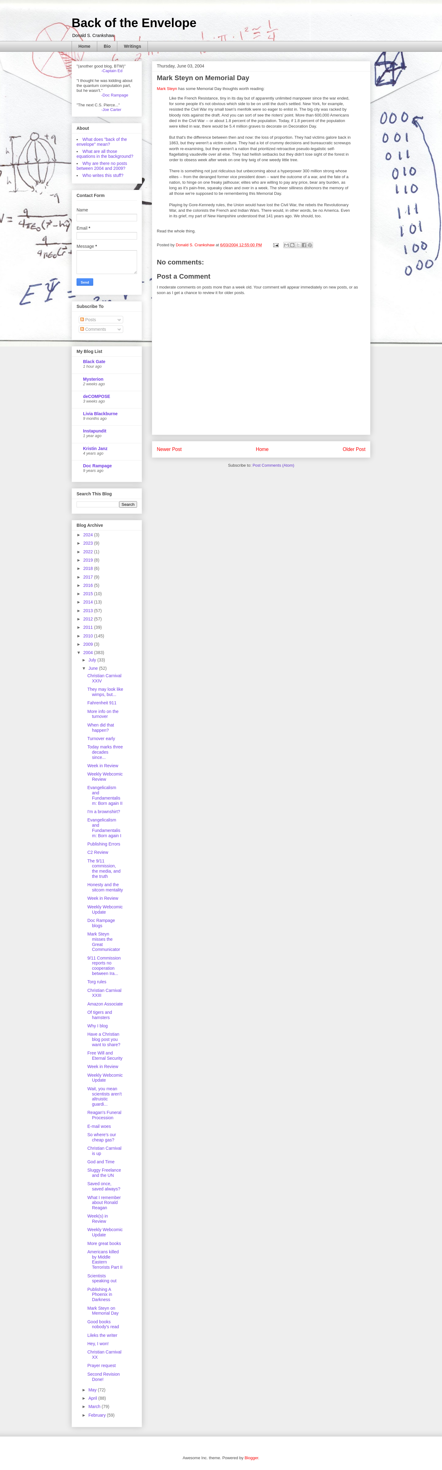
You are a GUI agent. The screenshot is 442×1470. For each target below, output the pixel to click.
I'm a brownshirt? (103, 811)
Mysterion (93, 379)
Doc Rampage (97, 465)
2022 (88, 551)
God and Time (101, 1161)
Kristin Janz (95, 448)
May (93, 1389)
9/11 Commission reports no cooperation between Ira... (104, 966)
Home (84, 46)
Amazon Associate (105, 1003)
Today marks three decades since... (105, 752)
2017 (88, 577)
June (93, 668)
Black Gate (94, 361)
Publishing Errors (103, 843)
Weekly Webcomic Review (105, 777)
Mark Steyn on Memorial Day (103, 1311)
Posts (88, 319)
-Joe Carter (111, 109)
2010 (88, 635)
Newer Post (169, 449)
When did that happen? (100, 728)
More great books (104, 1243)
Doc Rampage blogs (101, 923)
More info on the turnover (103, 714)
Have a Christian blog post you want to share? (103, 1039)
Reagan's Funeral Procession (104, 1115)
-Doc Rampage (114, 95)
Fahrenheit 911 (101, 702)
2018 (88, 568)
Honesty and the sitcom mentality (105, 887)
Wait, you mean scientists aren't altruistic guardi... (104, 1096)
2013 (88, 610)
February (97, 1415)
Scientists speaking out (101, 1278)
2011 (88, 627)
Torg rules (96, 981)
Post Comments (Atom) (273, 465)
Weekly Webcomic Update (105, 909)
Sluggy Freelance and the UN (104, 1173)
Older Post (354, 449)
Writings (132, 46)
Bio (107, 46)
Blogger (251, 1458)
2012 (88, 618)
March (95, 1406)
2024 (88, 534)
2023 (88, 543)
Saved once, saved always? (103, 1186)
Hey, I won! (98, 1343)
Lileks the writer (102, 1335)
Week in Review (102, 765)
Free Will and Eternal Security (105, 1055)
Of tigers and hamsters (99, 1015)
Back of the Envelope (134, 23)
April (93, 1398)
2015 (88, 593)
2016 (88, 585)
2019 (88, 560)
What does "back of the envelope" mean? (102, 142)
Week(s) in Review (97, 1219)
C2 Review (97, 852)
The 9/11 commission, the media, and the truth (104, 868)
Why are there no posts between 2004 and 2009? (102, 166)
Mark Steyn (167, 88)
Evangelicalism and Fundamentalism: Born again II (105, 795)
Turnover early (101, 738)
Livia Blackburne (100, 413)
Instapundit (94, 430)
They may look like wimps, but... (105, 692)
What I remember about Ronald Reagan (104, 1202)
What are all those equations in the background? (105, 154)
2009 (88, 644)
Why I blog (97, 1025)
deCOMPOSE (96, 396)
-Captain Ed (112, 70)
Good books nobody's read (103, 1324)
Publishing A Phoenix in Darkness (99, 1294)
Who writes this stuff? (102, 175)
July (92, 659)
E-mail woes (99, 1126)
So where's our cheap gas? (101, 1137)
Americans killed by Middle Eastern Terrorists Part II (105, 1259)
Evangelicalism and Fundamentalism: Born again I (104, 827)
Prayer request (101, 1365)
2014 (88, 602)
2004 (88, 652)
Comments (93, 329)
